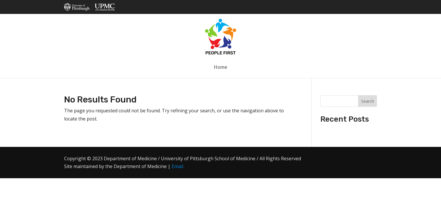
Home (220, 67)
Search (367, 101)
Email (177, 166)
